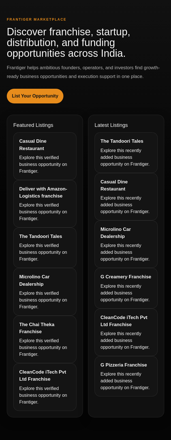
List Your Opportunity (35, 96)
